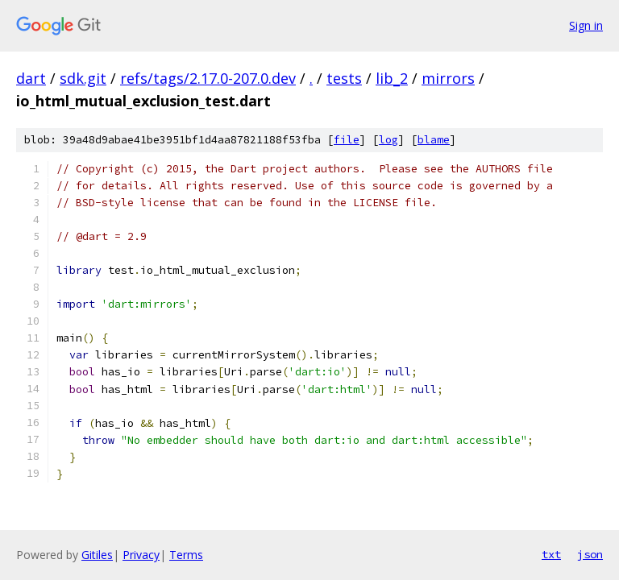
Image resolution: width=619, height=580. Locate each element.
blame (434, 140)
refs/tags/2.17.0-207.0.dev (208, 78)
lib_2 (392, 78)
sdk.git (83, 78)
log (388, 140)
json (590, 554)
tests (344, 78)
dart (31, 78)
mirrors (448, 78)
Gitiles (97, 554)
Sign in (586, 25)
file (346, 140)
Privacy (141, 554)
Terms (186, 554)
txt (551, 554)
